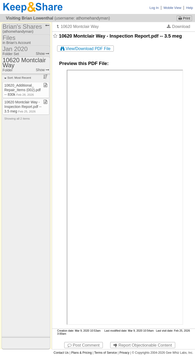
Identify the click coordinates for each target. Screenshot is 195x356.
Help (189, 8)
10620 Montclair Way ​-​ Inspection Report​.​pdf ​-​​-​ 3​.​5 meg (22, 106)
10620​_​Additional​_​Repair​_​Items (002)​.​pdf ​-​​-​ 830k (23, 89)
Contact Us (61, 352)
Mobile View (172, 8)
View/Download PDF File (85, 48)
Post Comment (84, 345)
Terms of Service (105, 352)
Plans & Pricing (81, 352)
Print (184, 18)
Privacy (124, 352)
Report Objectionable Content (142, 345)
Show (42, 54)
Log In (154, 8)
